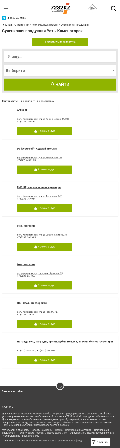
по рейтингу (28, 101)
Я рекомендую (44, 131)
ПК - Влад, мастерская (32, 302)
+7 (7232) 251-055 (26, 276)
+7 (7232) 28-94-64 (26, 121)
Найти (60, 84)
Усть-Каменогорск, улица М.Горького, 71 (39, 157)
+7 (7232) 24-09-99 (46, 350)
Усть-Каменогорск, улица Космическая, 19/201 (43, 119)
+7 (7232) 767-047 (26, 199)
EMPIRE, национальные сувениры (39, 187)
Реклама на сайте (12, 391)
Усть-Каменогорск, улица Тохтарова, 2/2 (39, 196)
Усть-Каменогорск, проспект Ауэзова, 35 (39, 273)
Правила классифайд (69, 440)
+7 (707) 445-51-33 (26, 160)
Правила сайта (47, 440)
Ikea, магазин (26, 225)
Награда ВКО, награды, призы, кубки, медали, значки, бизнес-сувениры (65, 341)
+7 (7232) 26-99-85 (26, 237)
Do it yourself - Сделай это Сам (37, 148)
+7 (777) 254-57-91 (26, 350)
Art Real (22, 109)
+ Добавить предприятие (60, 41)
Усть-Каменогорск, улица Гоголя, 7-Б (37, 312)
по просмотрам (45, 101)
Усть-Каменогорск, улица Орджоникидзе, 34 (42, 234)
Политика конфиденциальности (20, 440)
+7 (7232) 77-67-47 (26, 314)
